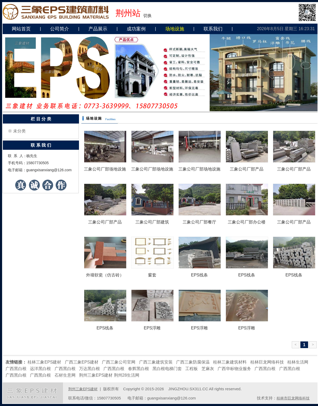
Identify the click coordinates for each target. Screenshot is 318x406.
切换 (147, 15)
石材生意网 (65, 375)
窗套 (152, 275)
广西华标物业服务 (234, 368)
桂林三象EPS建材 (44, 362)
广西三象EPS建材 (81, 362)
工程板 (191, 368)
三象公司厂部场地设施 (105, 169)
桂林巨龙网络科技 (267, 362)
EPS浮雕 (152, 328)
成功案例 (136, 28)
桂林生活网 (297, 362)
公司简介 (59, 28)
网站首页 (21, 28)
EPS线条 (199, 275)
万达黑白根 (89, 368)
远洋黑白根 (40, 368)
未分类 (19, 131)
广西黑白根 (16, 368)
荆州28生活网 (127, 375)
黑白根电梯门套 (167, 368)
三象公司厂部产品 (246, 169)
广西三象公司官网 (118, 362)
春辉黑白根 (138, 368)
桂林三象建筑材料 (230, 362)
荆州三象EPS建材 (96, 375)
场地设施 (174, 28)
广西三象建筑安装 (156, 362)
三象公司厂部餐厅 (199, 222)
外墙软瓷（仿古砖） (105, 275)
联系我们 (213, 28)
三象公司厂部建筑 (152, 222)
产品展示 (97, 28)
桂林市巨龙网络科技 (293, 398)
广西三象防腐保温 (193, 362)
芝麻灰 (208, 368)
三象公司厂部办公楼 (247, 222)
